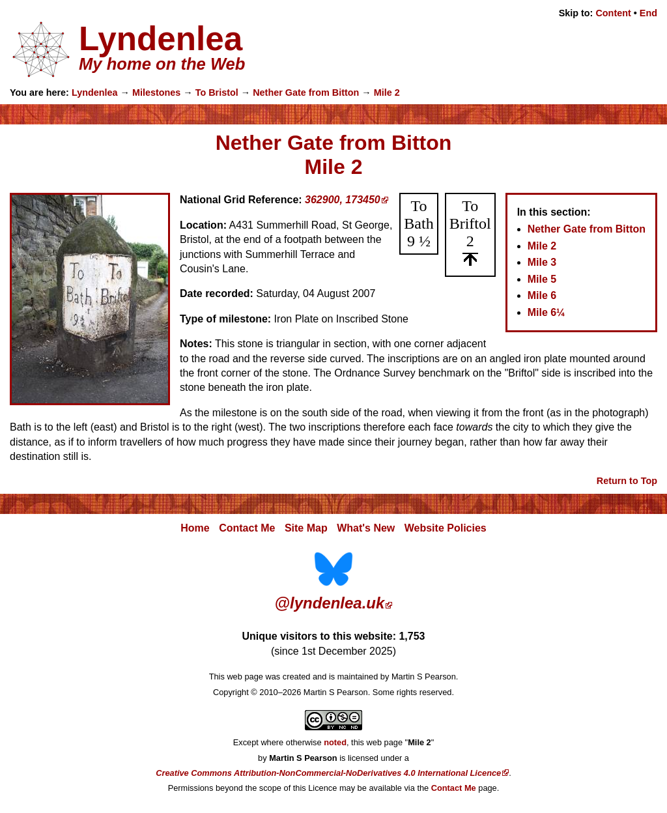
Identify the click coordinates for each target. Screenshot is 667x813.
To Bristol (216, 92)
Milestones (156, 92)
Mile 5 (542, 279)
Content (613, 13)
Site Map (306, 528)
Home (194, 528)
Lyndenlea (95, 92)
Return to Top (627, 481)
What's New (366, 528)
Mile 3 (542, 262)
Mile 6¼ (546, 312)
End (648, 13)
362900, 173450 (342, 199)
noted (335, 742)
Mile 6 (542, 295)
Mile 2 (387, 92)
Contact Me (247, 528)
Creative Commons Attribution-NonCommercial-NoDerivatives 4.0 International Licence (328, 773)
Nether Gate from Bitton (306, 92)
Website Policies (445, 528)
